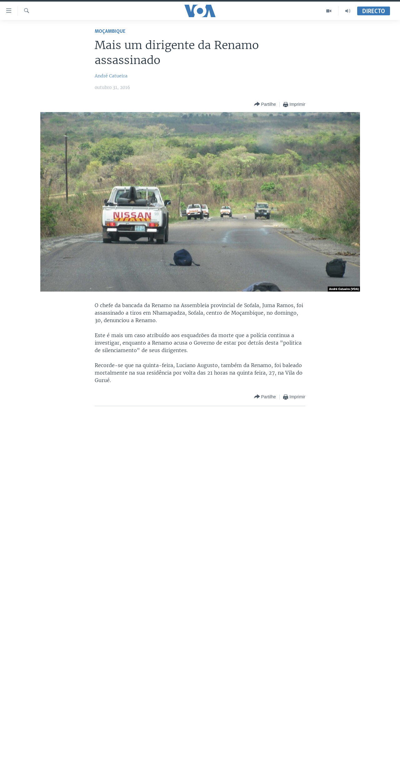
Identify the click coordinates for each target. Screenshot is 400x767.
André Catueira (111, 76)
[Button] (265, 104)
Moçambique (110, 31)
